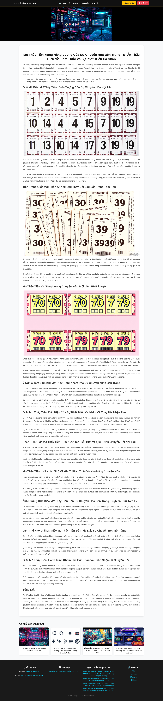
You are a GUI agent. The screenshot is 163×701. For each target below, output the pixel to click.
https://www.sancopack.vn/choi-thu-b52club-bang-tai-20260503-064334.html (99, 684)
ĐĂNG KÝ (143, 3)
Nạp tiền (86, 3)
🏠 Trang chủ (64, 3)
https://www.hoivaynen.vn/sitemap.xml (64, 671)
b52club (134, 674)
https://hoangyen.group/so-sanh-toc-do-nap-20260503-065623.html (98, 679)
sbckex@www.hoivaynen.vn (32, 675)
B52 (133, 671)
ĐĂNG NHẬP (129, 3)
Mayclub (133, 677)
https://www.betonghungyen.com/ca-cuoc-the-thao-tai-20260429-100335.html (98, 689)
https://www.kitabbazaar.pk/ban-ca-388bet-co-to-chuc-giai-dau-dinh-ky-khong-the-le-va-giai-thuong (99, 674)
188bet (134, 680)
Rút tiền (95, 3)
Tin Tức (76, 3)
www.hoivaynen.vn (25, 3)
